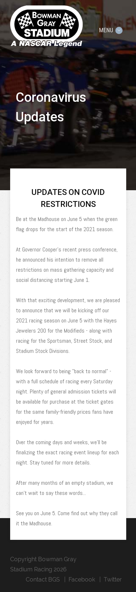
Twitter (113, 579)
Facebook (82, 579)
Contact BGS (43, 579)
